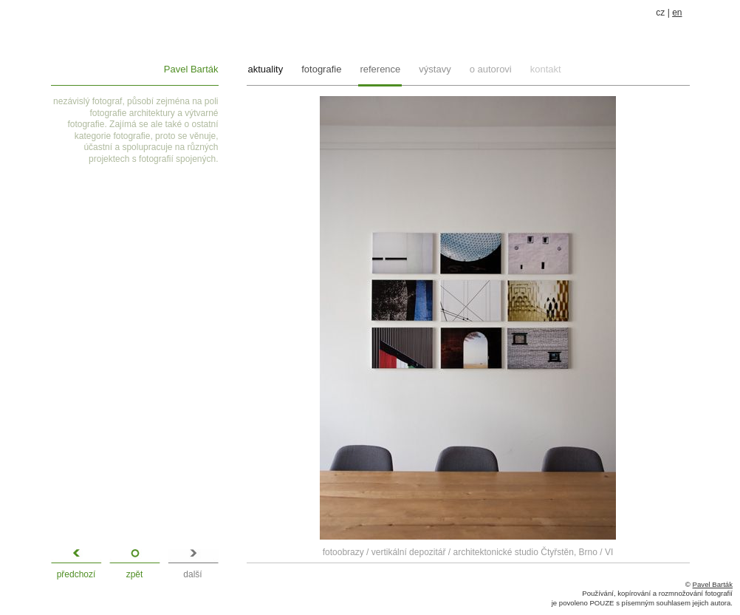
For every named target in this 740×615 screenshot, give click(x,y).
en (677, 12)
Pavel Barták (191, 69)
